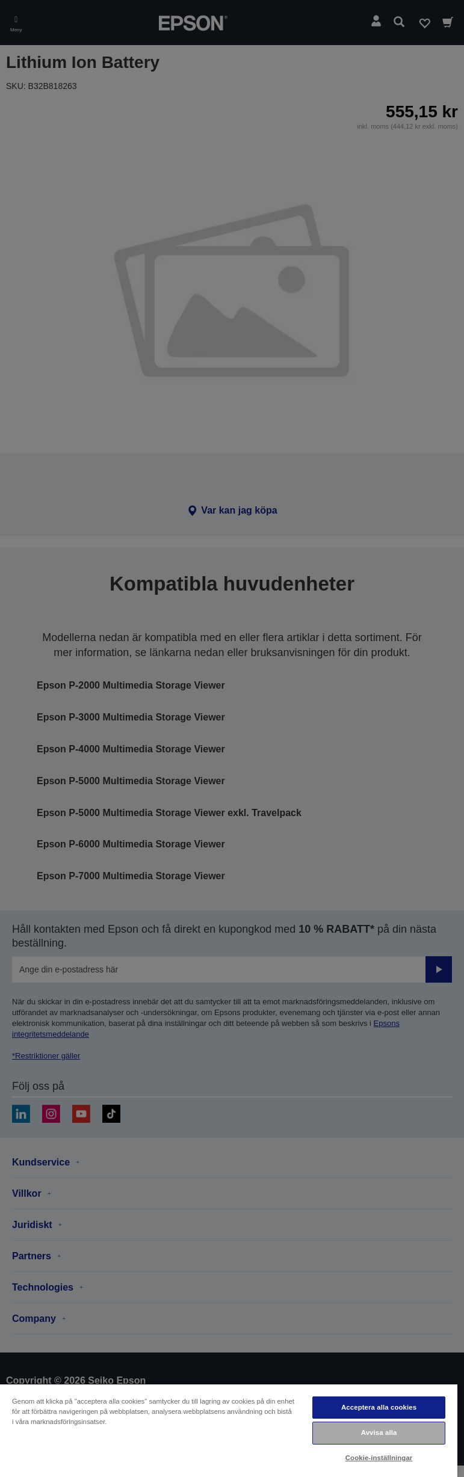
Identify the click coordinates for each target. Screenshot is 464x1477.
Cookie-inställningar (379, 1457)
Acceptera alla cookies (378, 1407)
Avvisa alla (379, 1432)
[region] (228, 1430)
